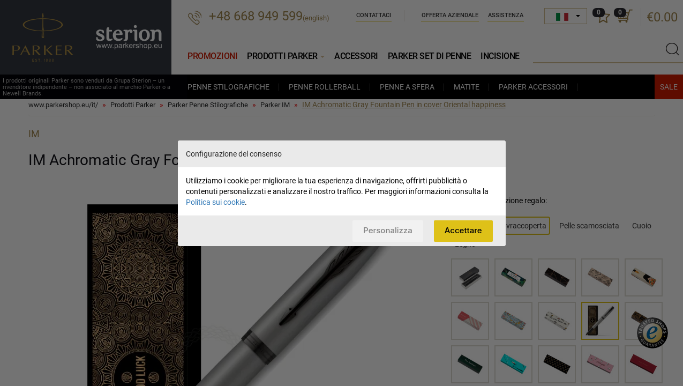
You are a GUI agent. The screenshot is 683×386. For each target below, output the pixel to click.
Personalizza (387, 230)
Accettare (463, 230)
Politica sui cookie (215, 202)
